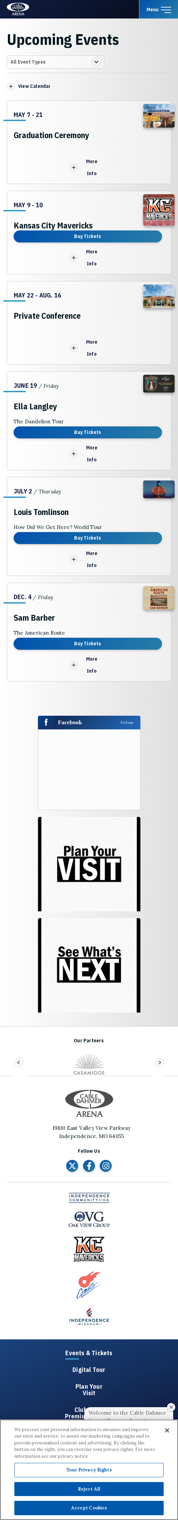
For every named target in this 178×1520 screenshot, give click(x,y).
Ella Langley (35, 406)
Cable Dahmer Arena (18, 9)
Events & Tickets (88, 1353)
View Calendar (34, 86)
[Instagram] (106, 1166)
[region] (89, 1469)
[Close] (167, 1430)
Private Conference (47, 315)
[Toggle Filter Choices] (55, 61)
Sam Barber (34, 617)
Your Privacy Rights (88, 1470)
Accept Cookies (89, 1508)
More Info (83, 167)
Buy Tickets (87, 236)
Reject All (89, 1489)
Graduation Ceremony (51, 135)
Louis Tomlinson (41, 511)
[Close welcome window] (171, 1407)
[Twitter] (72, 1166)
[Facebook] (89, 1166)
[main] (89, 527)
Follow (127, 722)
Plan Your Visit (89, 1390)
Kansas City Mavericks (53, 225)
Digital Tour (88, 1370)
